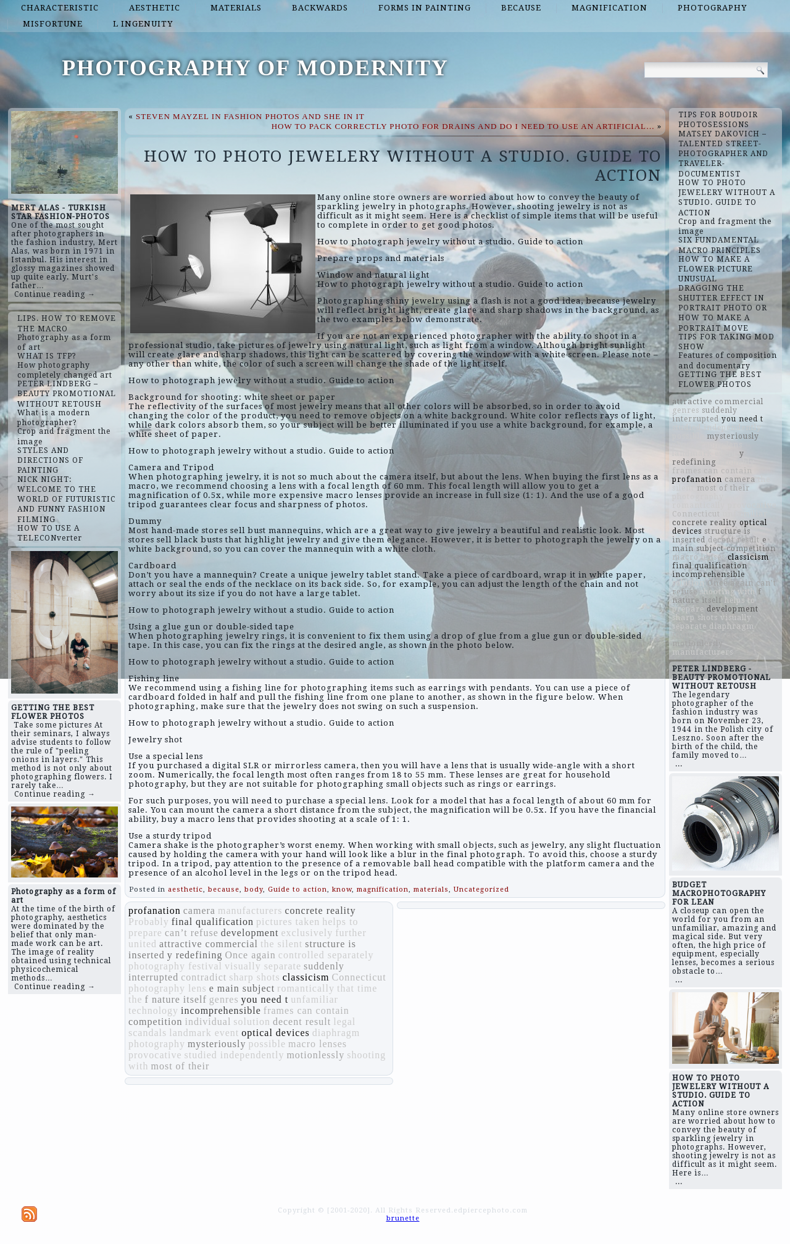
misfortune (53, 23)
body (253, 889)
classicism (306, 977)
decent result (302, 1021)
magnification (609, 7)
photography (712, 7)
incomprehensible (221, 1010)
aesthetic (154, 7)
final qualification (213, 921)
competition (155, 1021)
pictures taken (288, 921)
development (250, 932)
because (521, 7)
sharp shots (254, 977)
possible (267, 1044)
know (342, 889)
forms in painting (424, 7)
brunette (403, 1218)
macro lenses (317, 1044)
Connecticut (359, 977)
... (679, 764)
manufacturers (250, 910)
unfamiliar (314, 999)
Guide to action (297, 889)
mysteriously (217, 1044)
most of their (180, 1066)
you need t (265, 999)
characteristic (60, 7)
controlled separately (326, 955)
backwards (320, 7)
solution (251, 1021)
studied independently (235, 1055)
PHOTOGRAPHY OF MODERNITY (255, 68)
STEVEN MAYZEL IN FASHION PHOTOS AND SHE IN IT (250, 116)
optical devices (275, 1032)
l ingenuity (143, 23)
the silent (281, 944)
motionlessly (315, 1055)
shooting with (727, 591)
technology (153, 1010)
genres (224, 999)
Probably (148, 921)
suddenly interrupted (705, 414)
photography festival (175, 966)
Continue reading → (55, 294)
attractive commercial (208, 944)
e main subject (242, 988)
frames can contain (306, 1010)
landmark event (204, 1032)
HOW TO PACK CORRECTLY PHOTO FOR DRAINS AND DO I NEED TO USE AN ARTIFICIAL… (463, 126)
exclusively (307, 932)
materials (236, 7)
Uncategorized (481, 889)
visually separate (263, 966)
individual (208, 1021)
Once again (250, 955)
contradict (204, 977)
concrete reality (320, 910)
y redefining (195, 955)
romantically (306, 988)
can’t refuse (191, 932)
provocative (155, 1055)
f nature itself (176, 999)
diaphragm (336, 1032)
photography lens (167, 988)
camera (199, 910)
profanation (154, 910)
